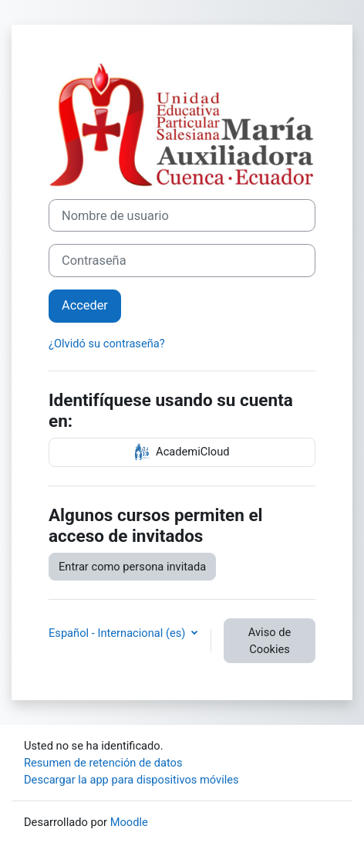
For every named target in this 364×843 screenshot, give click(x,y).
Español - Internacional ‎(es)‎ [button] (118, 633)
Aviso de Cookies (269, 640)
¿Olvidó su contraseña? (107, 343)
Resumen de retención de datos (103, 763)
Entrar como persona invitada (132, 567)
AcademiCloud (181, 452)
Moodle (129, 822)
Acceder (85, 305)
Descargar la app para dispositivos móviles (131, 780)
